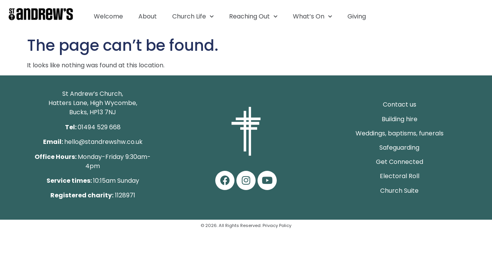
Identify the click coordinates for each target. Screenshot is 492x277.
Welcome (108, 16)
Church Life (193, 16)
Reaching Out (253, 16)
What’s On (312, 16)
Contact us (399, 104)
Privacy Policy (277, 225)
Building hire (399, 119)
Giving (356, 16)
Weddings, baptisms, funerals (400, 133)
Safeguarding (399, 147)
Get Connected (399, 161)
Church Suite (399, 190)
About (147, 16)
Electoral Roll (399, 176)
